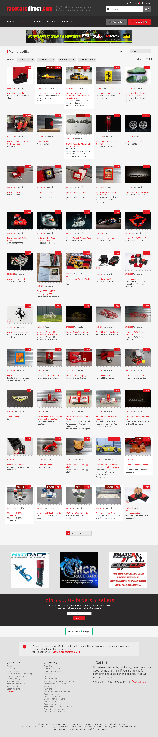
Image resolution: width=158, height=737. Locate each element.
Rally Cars (48, 674)
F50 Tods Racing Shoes (16, 93)
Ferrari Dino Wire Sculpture (77, 332)
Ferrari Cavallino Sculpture (48, 376)
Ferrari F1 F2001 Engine (17, 279)
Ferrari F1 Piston (103, 376)
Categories (24, 21)
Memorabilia (50, 701)
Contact (50, 21)
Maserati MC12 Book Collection (49, 513)
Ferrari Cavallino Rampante (19, 332)
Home (10, 21)
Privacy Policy (13, 679)
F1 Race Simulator (44, 465)
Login (136, 3)
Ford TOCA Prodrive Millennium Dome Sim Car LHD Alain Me (77, 95)
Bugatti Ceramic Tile (15, 376)
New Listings (13, 671)
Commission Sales (15, 676)
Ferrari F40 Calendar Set (135, 376)
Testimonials (13, 681)
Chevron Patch (13, 416)
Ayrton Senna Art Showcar (107, 238)
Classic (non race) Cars (54, 699)
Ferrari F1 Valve (13, 192)
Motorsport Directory (53, 704)
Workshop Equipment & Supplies (59, 681)
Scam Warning (13, 689)
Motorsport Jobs (51, 694)
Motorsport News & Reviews (57, 691)
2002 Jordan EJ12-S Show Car (48, 93)
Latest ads (116, 21)
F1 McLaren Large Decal (105, 513)
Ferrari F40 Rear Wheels (135, 142)
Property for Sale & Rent (55, 711)
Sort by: (123, 51)
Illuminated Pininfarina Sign (137, 192)
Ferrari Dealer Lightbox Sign (108, 93)
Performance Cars (52, 696)
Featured (11, 668)
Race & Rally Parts (52, 668)
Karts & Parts (50, 686)
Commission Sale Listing (55, 684)
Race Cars (48, 666)
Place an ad (140, 21)
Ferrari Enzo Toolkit (15, 465)
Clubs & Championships (54, 709)
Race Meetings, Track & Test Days (59, 706)
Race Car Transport (52, 671)
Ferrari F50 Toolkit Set (105, 279)
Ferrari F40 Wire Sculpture (107, 332)
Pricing (38, 21)
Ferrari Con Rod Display (76, 376)
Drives (47, 676)
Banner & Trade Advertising (19, 674)
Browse (10, 666)
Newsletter (65, 21)
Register (146, 3)
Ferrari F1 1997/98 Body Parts (137, 238)
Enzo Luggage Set (132, 279)
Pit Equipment (50, 679)
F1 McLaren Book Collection (77, 513)
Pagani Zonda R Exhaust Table (78, 238)
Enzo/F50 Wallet (44, 142)
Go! (147, 9)
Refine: (10, 59)
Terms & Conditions (16, 684)
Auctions (48, 689)
